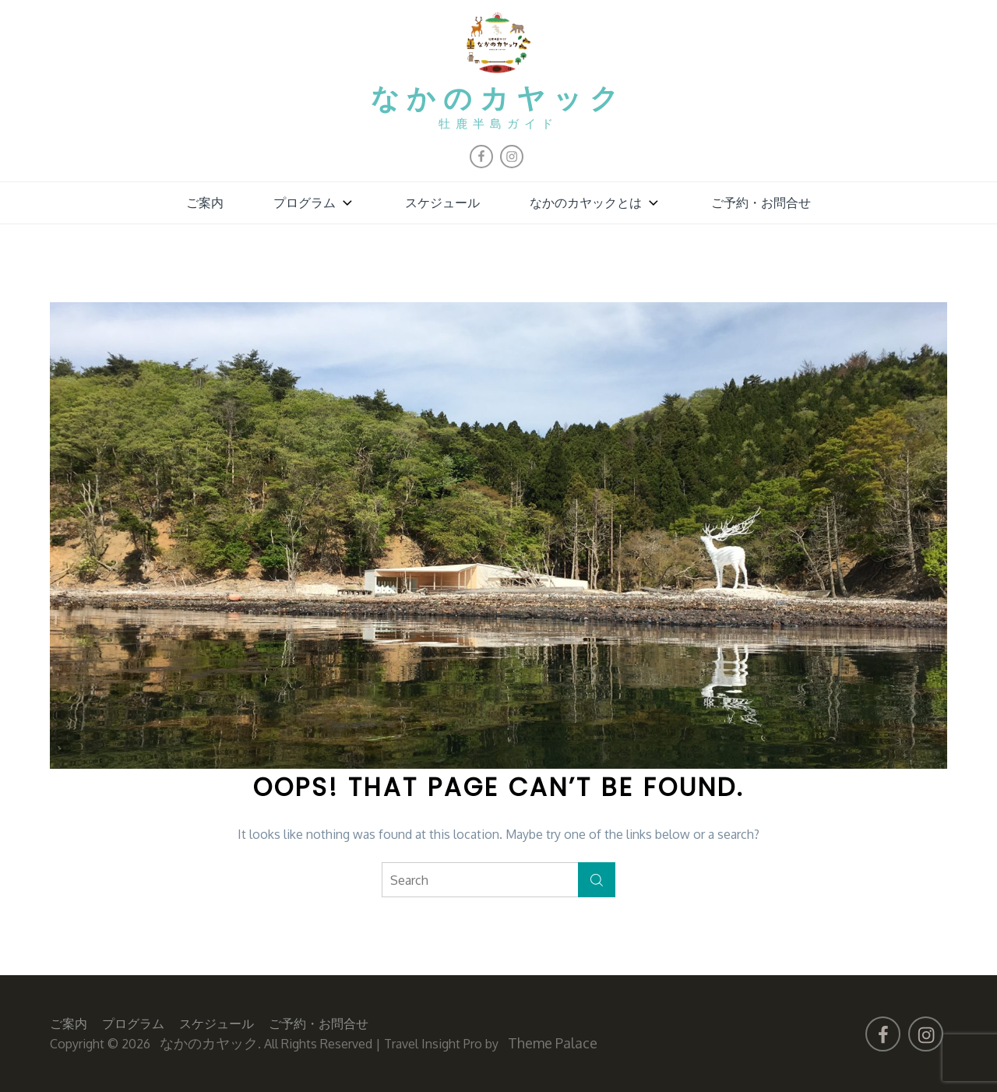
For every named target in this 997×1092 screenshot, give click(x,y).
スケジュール (442, 203)
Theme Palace (552, 1042)
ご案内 (205, 203)
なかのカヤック (499, 100)
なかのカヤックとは (595, 203)
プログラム (314, 203)
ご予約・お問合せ (761, 203)
